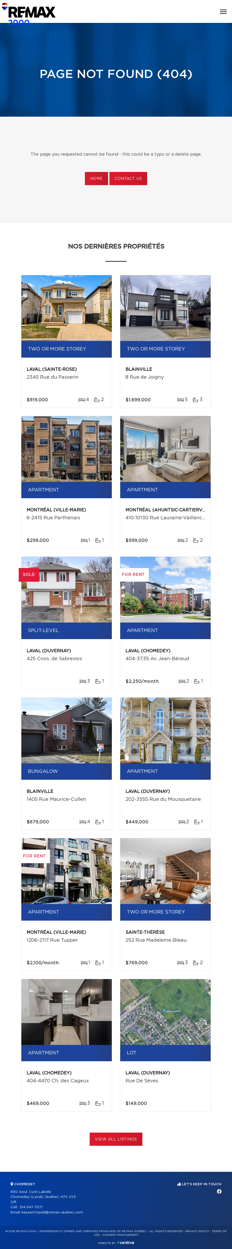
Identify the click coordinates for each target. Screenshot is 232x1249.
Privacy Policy (197, 1231)
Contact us (128, 179)
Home (96, 179)
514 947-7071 (31, 1207)
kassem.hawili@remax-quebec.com (52, 1212)
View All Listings (116, 1139)
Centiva (125, 1242)
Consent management (120, 1235)
